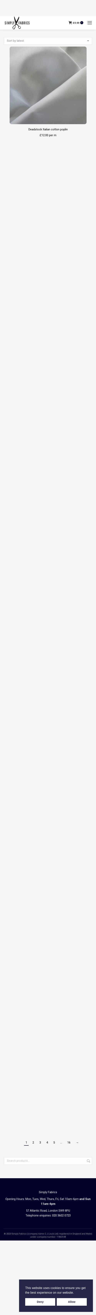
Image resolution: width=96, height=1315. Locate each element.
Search (88, 1161)
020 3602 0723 (61, 1215)
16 (68, 1142)
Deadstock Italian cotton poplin (48, 129)
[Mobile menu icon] (89, 22)
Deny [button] (40, 1301)
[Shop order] (48, 41)
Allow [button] (71, 1301)
